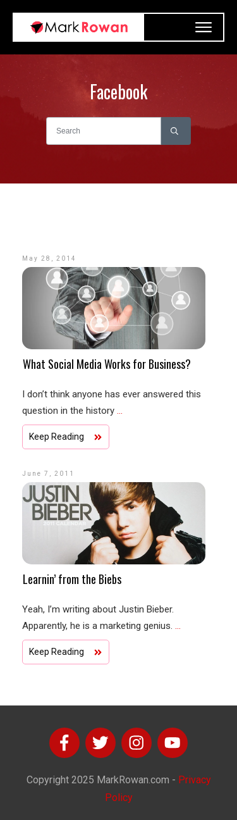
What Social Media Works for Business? (107, 364)
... (120, 410)
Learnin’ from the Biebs (72, 579)
